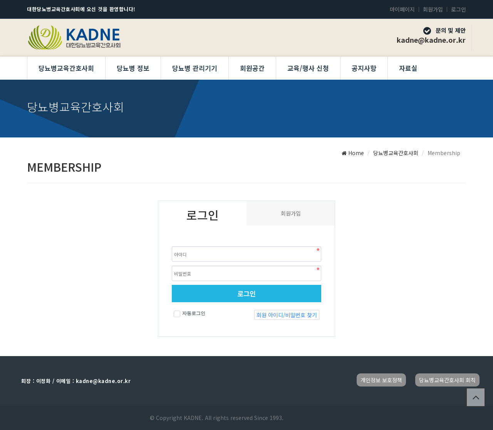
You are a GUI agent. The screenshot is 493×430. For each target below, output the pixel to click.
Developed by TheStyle (313, 418)
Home (353, 153)
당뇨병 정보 (133, 68)
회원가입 (433, 9)
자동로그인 (189, 314)
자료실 (408, 68)
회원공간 (252, 68)
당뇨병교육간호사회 (66, 68)
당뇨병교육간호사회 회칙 (447, 380)
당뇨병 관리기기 (194, 68)
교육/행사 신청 (308, 68)
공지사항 (364, 68)
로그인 (458, 9)
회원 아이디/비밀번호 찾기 (287, 315)
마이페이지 (402, 9)
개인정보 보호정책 (381, 380)
